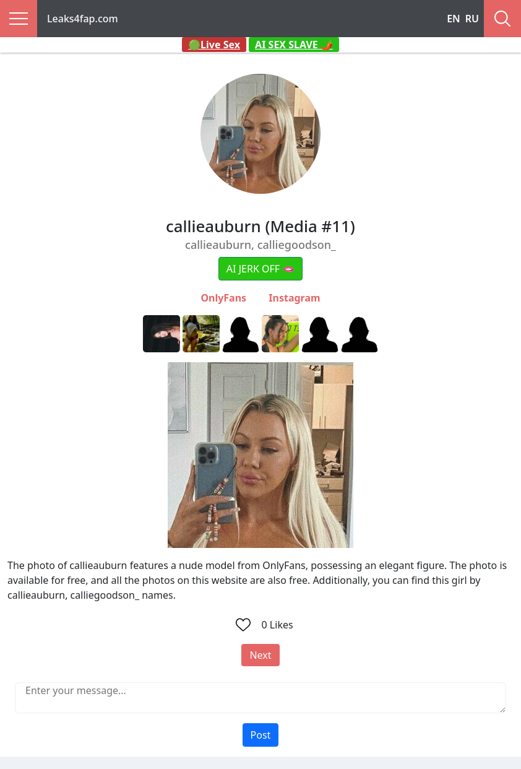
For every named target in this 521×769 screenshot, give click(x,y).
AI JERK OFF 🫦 (260, 269)
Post (261, 735)
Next (260, 655)
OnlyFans (223, 298)
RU (472, 18)
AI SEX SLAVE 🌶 (294, 44)
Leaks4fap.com (82, 18)
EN (453, 18)
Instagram (294, 298)
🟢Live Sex (214, 44)
